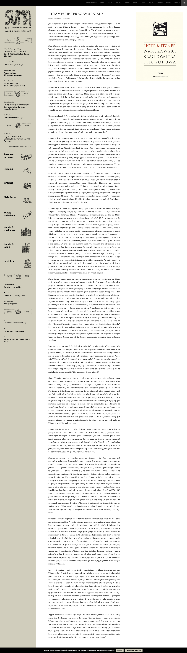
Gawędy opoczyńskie (12, 287)
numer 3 (119, 3)
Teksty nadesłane (9, 213)
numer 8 (160, 3)
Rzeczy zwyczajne (11, 303)
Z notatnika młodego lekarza (16, 295)
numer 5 (135, 3)
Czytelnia (9, 261)
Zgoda (119, 650)
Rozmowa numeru (9, 155)
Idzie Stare (10, 197)
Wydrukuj (66, 18)
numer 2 (110, 3)
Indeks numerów (91, 3)
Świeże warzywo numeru (14, 331)
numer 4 (127, 3)
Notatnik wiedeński (9, 228)
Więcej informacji (133, 650)
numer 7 (151, 3)
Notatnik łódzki (9, 245)
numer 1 (102, 3)
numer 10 (177, 3)
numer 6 (143, 3)
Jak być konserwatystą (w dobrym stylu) (17, 340)
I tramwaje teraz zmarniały (15, 322)
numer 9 (168, 3)
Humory (8, 168)
